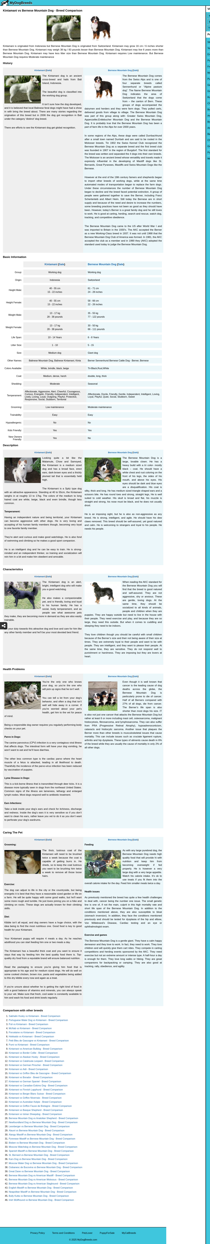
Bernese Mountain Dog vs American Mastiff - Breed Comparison (42, 1175)
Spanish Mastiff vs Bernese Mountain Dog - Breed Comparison (41, 1151)
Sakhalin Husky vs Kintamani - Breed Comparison (34, 1016)
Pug (170, 79)
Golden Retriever (177, 91)
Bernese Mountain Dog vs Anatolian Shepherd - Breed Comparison (43, 1118)
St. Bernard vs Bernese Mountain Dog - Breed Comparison (39, 1155)
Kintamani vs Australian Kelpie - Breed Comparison (35, 1102)
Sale (48, 70)
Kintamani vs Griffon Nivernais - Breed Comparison (35, 1098)
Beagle (171, 134)
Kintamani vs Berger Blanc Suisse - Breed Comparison (37, 1093)
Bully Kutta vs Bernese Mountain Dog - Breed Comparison (39, 1196)
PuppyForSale (107, 1233)
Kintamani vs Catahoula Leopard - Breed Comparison (36, 1061)
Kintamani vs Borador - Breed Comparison (31, 1077)
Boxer (171, 122)
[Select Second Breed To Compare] (188, 22)
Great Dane (174, 146)
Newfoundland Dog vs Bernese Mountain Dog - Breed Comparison (43, 1122)
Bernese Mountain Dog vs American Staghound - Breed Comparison (44, 1183)
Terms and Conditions (63, 1233)
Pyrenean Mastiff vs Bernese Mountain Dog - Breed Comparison (42, 1138)
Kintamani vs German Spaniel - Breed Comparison (35, 1081)
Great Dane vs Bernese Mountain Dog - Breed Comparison (39, 1171)
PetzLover (87, 1233)
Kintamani (39, 70)
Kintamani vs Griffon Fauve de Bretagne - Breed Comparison (40, 1106)
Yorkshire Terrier (176, 48)
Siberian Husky (176, 42)
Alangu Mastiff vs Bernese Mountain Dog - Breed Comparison (40, 1134)
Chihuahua (173, 103)
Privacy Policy (37, 1233)
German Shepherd (177, 85)
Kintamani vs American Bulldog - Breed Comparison (35, 1049)
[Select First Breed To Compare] (188, 16)
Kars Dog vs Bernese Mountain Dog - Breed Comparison (38, 1159)
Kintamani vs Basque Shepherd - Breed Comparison (36, 1110)
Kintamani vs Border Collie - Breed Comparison (33, 1053)
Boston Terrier (175, 109)
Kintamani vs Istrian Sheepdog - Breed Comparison (35, 1114)
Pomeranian (174, 60)
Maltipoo (172, 158)
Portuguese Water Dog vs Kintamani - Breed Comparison (38, 1020)
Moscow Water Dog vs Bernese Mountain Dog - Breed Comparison (43, 1163)
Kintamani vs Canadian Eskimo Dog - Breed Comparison (38, 1085)
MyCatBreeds (129, 1233)
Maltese (172, 73)
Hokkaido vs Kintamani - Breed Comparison (31, 1036)
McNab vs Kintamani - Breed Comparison (30, 1028)
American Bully (176, 115)
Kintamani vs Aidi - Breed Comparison (28, 1069)
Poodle (171, 152)
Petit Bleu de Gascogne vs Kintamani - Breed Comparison (39, 1040)
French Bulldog (176, 66)
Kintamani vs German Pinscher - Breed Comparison (35, 1065)
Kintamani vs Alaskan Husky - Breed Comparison (34, 1057)
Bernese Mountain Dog (120, 70)
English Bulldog (176, 54)
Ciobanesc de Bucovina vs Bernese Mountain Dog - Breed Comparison (45, 1167)
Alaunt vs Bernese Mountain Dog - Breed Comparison (36, 1130)
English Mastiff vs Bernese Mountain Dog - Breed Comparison (41, 1187)
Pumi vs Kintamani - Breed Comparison (29, 1044)
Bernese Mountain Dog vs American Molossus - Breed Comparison (43, 1179)
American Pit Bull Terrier (180, 128)
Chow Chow (174, 140)
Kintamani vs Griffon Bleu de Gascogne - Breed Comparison (40, 1073)
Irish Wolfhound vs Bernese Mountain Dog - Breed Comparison (41, 1200)
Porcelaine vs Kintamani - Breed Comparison (32, 1032)
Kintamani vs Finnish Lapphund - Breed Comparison (36, 1089)
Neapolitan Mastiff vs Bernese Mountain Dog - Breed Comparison (42, 1192)
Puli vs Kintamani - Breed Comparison (28, 1024)
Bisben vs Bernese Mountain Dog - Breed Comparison (37, 1143)
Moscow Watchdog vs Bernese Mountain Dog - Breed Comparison (43, 1147)
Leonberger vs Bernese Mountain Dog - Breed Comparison (39, 1126)
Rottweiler (173, 97)
